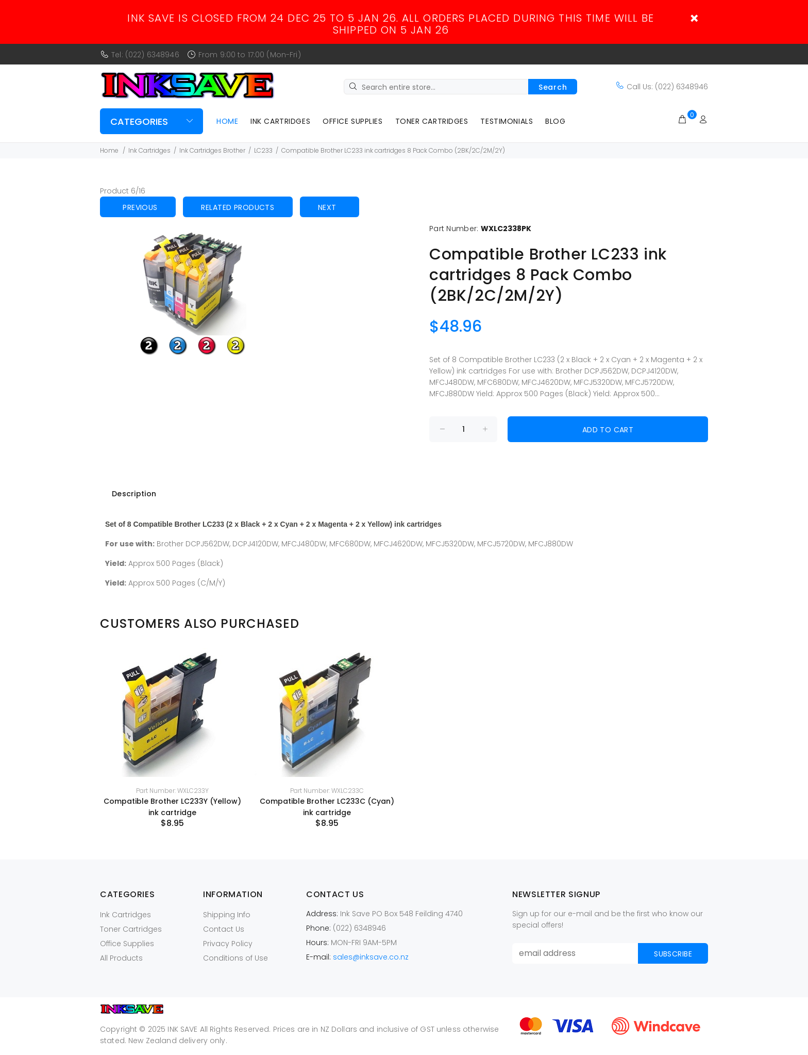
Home (227, 121)
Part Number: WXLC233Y (172, 790)
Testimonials (506, 121)
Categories (139, 121)
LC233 (263, 150)
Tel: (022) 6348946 (145, 55)
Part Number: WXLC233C (327, 790)
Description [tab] (134, 494)
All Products (121, 958)
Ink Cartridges (280, 121)
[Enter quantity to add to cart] (463, 429)
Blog (555, 121)
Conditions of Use (235, 958)
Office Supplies (352, 121)
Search (552, 87)
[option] (172, 738)
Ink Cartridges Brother (212, 150)
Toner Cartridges (431, 121)
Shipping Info (226, 915)
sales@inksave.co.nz (371, 957)
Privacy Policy (227, 943)
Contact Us (223, 929)
